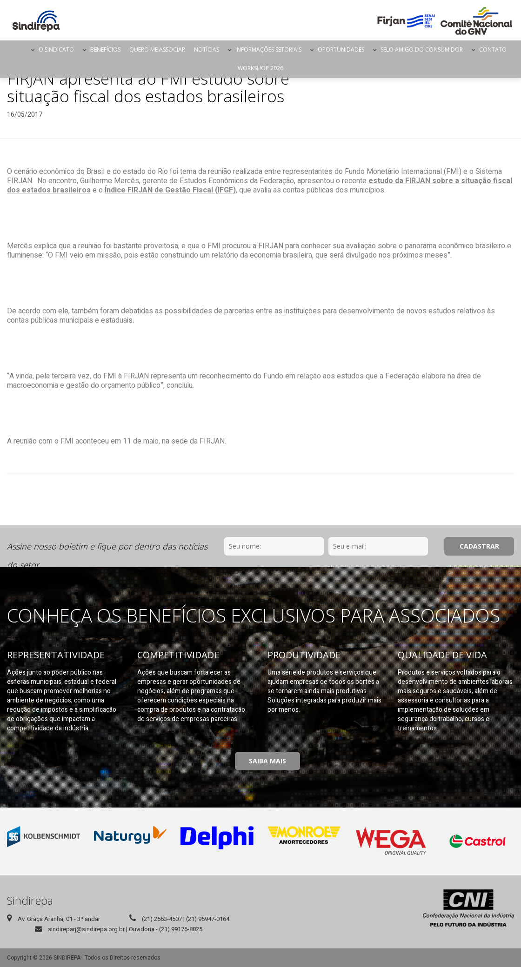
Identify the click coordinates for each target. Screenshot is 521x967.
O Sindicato (56, 49)
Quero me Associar (157, 49)
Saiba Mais (267, 760)
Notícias (206, 49)
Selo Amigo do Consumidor (422, 49)
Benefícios (105, 49)
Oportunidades (341, 49)
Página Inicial (18, 49)
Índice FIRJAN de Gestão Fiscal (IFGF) (170, 190)
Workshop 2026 (260, 68)
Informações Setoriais (268, 49)
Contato (493, 49)
